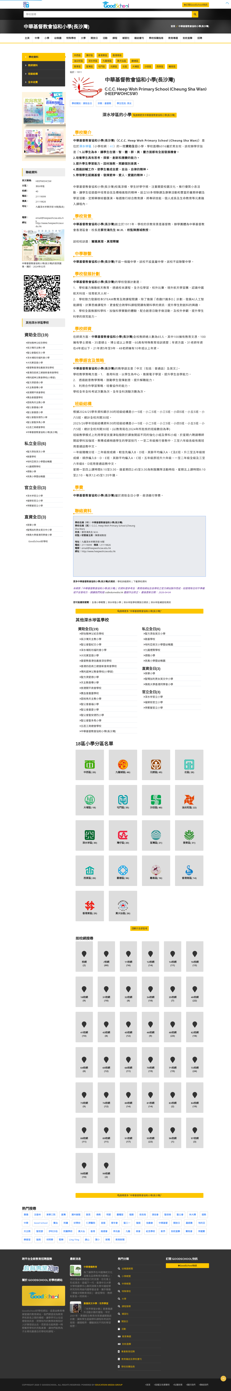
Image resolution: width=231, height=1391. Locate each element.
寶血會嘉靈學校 (89, 693)
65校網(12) (106, 1065)
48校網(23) (172, 1029)
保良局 (142, 1214)
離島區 (172, 66)
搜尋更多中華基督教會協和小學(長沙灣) (154, 115)
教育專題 (174, 38)
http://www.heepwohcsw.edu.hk (99, 551)
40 (111, 146)
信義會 (149, 1222)
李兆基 (116, 1231)
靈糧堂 (120, 1214)
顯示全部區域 (139, 928)
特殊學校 (71, 38)
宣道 (103, 1222)
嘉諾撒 (189, 1222)
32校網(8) (128, 994)
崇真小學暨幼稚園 (154, 660)
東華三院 (50, 1214)
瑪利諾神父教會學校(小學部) (96, 671)
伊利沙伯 (53, 1231)
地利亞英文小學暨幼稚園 (158, 644)
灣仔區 (89, 55)
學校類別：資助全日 (82, 103)
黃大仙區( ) (123, 907)
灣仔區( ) (123, 837)
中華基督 (163, 1222)
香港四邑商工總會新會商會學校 (98, 666)
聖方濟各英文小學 (154, 633)
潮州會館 (75, 1214)
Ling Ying (74, 1239)
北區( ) (189, 766)
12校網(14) (150, 959)
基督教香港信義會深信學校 (96, 660)
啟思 (88, 1214)
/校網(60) (106, 959)
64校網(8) (84, 1065)
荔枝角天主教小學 (90, 698)
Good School (41, 1222)
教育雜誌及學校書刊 (130, 1359)
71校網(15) (172, 1065)
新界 (163, 1231)
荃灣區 (89, 66)
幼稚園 (58, 38)
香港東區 (102, 55)
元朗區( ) (156, 766)
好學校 (77, 1222)
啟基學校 (149, 639)
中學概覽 (124, 1283)
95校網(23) (150, 1135)
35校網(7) (172, 994)
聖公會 (180, 1214)
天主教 (27, 1231)
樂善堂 (27, 1239)
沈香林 (37, 1214)
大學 (83, 38)
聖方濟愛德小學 (89, 677)
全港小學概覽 (98, 602)
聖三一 (127, 1222)
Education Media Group (108, 1384)
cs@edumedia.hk (114, 592)
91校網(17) (128, 1135)
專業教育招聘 (126, 1351)
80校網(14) (128, 1100)
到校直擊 (188, 38)
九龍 (128, 1231)
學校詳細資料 (124, 581)
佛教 (98, 1214)
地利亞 (201, 1222)
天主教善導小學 (89, 682)
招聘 (200, 38)
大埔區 (135, 66)
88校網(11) (84, 1135)
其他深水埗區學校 (92, 620)
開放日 (94, 38)
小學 (47, 38)
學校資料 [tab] (31, 57)
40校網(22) (194, 994)
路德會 (104, 1231)
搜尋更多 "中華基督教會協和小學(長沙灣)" (139, 611)
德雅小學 (149, 655)
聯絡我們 (203, 1384)
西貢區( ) (90, 872)
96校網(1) (172, 1135)
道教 (204, 1214)
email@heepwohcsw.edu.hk (96, 548)
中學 (37, 38)
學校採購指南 (157, 38)
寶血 (55, 1222)
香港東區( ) (89, 907)
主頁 (27, 38)
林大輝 (192, 1214)
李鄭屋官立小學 (153, 707)
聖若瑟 (39, 1231)
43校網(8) (106, 1029)
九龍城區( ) (123, 766)
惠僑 (26, 1214)
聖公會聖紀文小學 (90, 644)
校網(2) (84, 959)
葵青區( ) (189, 837)
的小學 (117, 115)
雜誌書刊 (140, 38)
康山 (87, 1239)
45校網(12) (128, 1029)
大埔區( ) (90, 802)
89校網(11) (106, 1135)
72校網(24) (194, 1065)
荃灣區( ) (156, 837)
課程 (115, 38)
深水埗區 (92, 60)
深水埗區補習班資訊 (161, 602)
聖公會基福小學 (89, 704)
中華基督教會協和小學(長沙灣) (193, 26)
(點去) (61, 206)
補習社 (126, 38)
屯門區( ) (123, 802)
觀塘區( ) (123, 872)
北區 (125, 66)
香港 (92, 1231)
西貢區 (160, 66)
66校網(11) (128, 1065)
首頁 (173, 26)
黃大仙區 (121, 60)
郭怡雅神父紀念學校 (92, 633)
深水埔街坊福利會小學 (93, 650)
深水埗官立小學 (153, 697)
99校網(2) (106, 1170)
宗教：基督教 (104, 103)
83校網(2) (172, 1100)
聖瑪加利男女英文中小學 (158, 679)
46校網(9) (150, 1029)
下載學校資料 (140, 581)
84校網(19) (194, 1100)
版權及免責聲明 (162, 1384)
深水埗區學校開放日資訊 (136, 602)
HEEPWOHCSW (43, 181)
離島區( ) (156, 872)
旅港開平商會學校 (90, 688)
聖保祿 (167, 1214)
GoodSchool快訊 (187, 1265)
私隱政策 (177, 1384)
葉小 (97, 1239)
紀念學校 (150, 1231)
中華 (26, 1222)
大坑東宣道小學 (89, 655)
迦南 (38, 1239)
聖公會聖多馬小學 (90, 720)
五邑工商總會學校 (90, 726)
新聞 (107, 1239)
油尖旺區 (78, 60)
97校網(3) (194, 1135)
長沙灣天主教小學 (90, 639)
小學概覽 (124, 1276)
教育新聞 (120, 1239)
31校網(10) (106, 994)
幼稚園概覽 (125, 1268)
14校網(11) (172, 959)
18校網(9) (84, 994)
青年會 (114, 1222)
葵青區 (77, 66)
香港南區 (117, 55)
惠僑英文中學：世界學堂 (96, 1303)
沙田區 (148, 66)
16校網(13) (194, 959)
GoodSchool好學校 (38, 541)
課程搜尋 (124, 1306)
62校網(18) (194, 1029)
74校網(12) (106, 1100)
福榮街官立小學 (153, 702)
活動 (105, 38)
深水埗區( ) (89, 837)
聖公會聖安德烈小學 (92, 715)
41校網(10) (84, 1029)
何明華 (49, 1239)
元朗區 (113, 66)
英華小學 (149, 673)
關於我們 (190, 1384)
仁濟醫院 (90, 1222)
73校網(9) (84, 1100)
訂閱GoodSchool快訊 (195, 4)
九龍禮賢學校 (152, 650)
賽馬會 (189, 1231)
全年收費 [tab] (31, 82)
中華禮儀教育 (90, 1266)
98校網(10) (84, 1170)
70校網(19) (150, 1065)
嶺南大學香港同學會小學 (158, 684)
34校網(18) (150, 994)
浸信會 (155, 1214)
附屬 (66, 1222)
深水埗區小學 (114, 602)
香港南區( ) (189, 872)
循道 (138, 1222)
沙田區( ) (156, 802)
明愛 (108, 1214)
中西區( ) (90, 766)
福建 (131, 1214)
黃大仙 (81, 1231)
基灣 (63, 1214)
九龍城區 (107, 60)
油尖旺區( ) (189, 802)
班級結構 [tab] (31, 73)
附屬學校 (67, 1231)
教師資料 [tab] (31, 65)
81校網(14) (150, 1100)
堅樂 (61, 1239)
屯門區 (101, 66)
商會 (138, 1231)
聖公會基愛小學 (89, 709)
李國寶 (201, 1231)
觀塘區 (135, 60)
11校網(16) (128, 959)
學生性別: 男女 (124, 103)
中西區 (77, 55)
